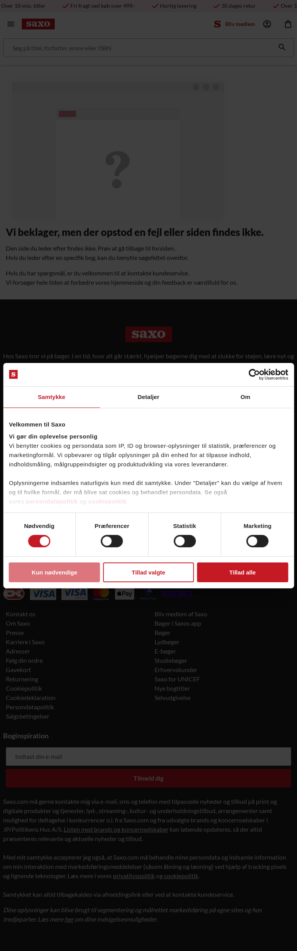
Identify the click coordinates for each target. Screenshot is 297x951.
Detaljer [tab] (149, 396)
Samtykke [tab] (51, 396)
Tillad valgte (148, 572)
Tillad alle (242, 572)
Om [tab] (245, 396)
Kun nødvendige (55, 572)
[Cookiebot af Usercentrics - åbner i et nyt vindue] (254, 374)
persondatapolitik (52, 501)
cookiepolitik (107, 501)
